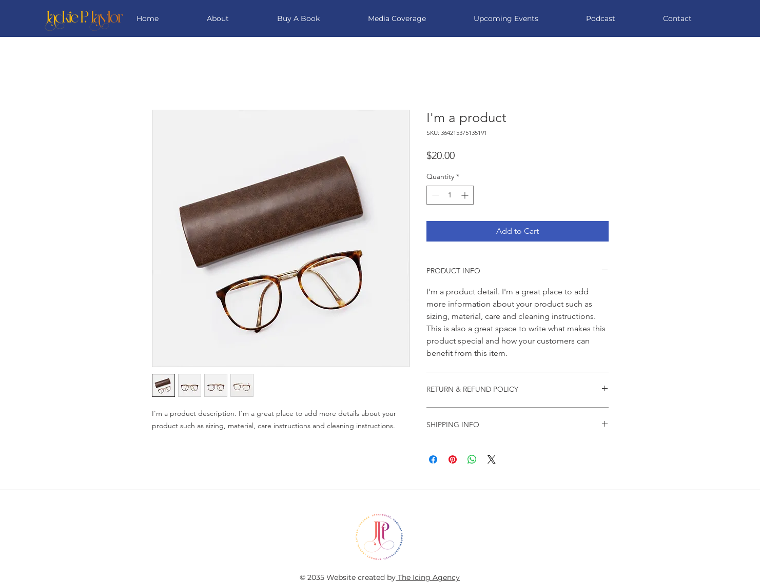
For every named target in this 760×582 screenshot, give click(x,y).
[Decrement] (434, 195)
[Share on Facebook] (433, 459)
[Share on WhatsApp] (472, 459)
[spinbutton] (450, 195)
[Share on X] (491, 459)
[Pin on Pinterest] (452, 459)
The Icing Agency (428, 577)
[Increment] (465, 195)
